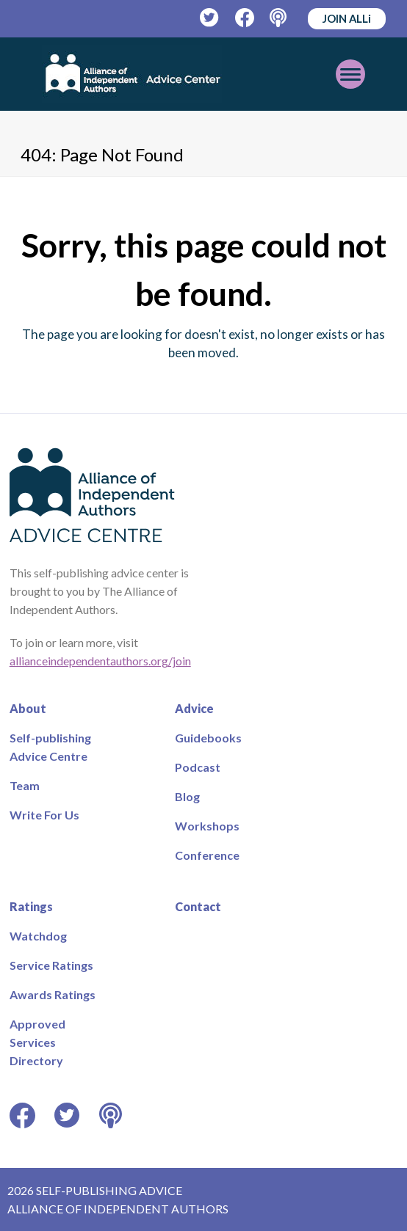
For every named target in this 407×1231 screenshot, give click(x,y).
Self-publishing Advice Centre (50, 747)
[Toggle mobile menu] (350, 74)
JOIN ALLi (347, 18)
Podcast (197, 767)
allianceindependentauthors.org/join (100, 661)
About (28, 708)
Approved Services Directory (37, 1042)
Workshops (207, 826)
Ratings (31, 906)
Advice (194, 708)
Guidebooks (208, 738)
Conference (207, 855)
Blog (187, 796)
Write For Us (44, 815)
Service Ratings (51, 965)
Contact (198, 906)
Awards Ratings (53, 994)
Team (25, 785)
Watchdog (38, 936)
